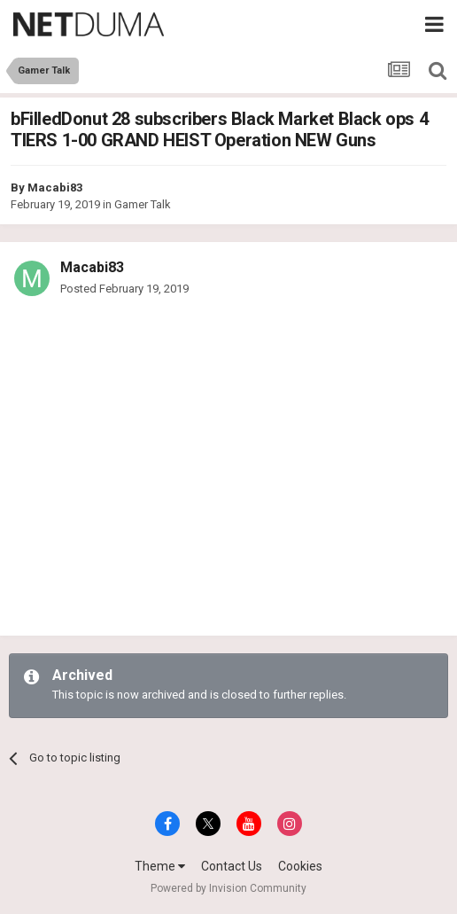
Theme (160, 866)
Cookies (300, 866)
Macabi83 (54, 187)
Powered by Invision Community (228, 888)
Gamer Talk (142, 204)
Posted (124, 288)
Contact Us (231, 866)
